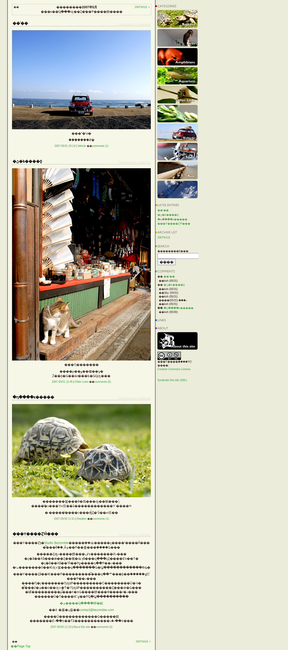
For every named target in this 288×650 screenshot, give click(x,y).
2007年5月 (163, 237)
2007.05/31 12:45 (62, 381)
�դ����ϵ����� (172, 219)
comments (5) (102, 381)
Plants (177, 113)
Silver (177, 151)
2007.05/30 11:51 (64, 518)
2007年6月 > (142, 7)
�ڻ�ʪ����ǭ (168, 214)
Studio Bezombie (56, 543)
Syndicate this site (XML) (172, 380)
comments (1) (100, 145)
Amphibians (177, 56)
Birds (177, 37)
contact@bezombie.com (97, 610)
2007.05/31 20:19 (64, 145)
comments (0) (104, 626)
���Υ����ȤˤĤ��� (173, 223)
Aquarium (177, 75)
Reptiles (81, 518)
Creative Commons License (173, 369)
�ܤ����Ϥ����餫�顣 (81, 603)
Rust (177, 170)
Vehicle (81, 145)
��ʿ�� (163, 210)
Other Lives (177, 94)
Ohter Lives (81, 381)
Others (177, 189)
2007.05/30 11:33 (60, 626)
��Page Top (21, 646)
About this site (81, 626)
